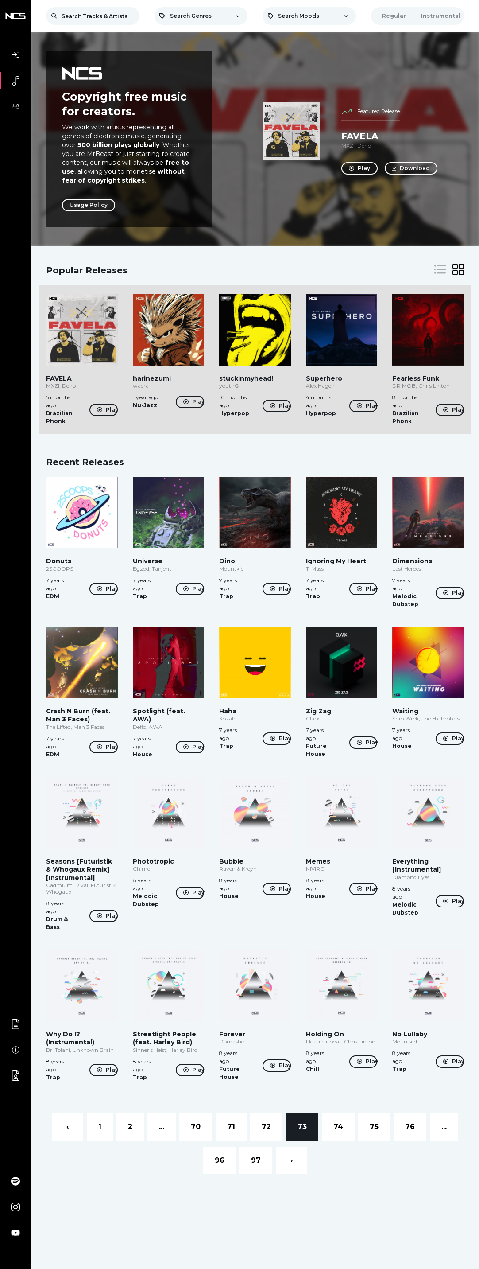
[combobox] (201, 16)
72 (266, 1126)
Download (413, 168)
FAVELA (359, 136)
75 (374, 1126)
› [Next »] (291, 1160)
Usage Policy (89, 205)
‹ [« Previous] (67, 1126)
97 (256, 1160)
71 (231, 1126)
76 (410, 1126)
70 (196, 1126)
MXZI (348, 145)
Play (359, 168)
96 (219, 1160)
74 (338, 1126)
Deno (364, 145)
